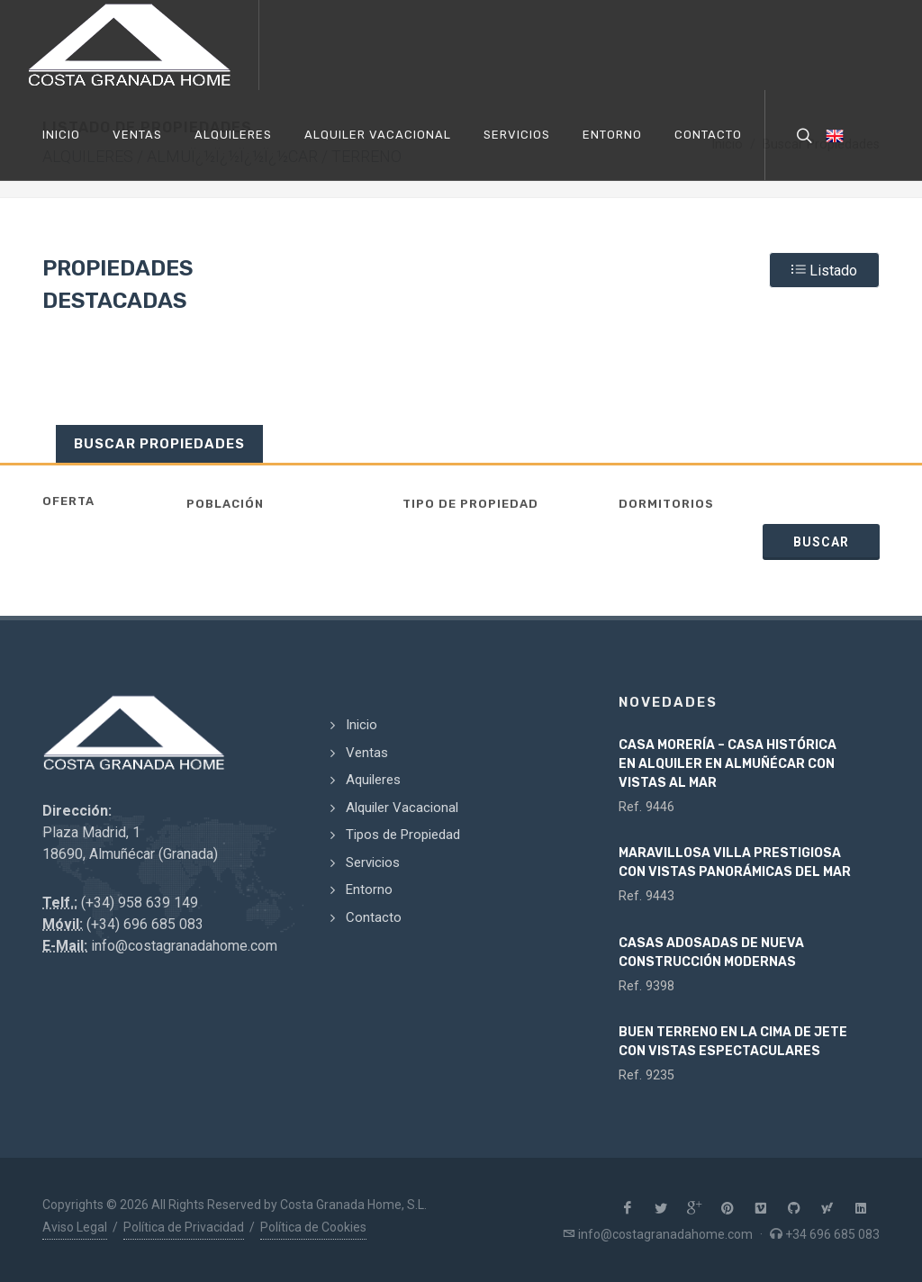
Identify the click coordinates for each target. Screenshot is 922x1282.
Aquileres (373, 780)
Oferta (68, 501)
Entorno (369, 889)
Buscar (821, 542)
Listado (824, 269)
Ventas (367, 753)
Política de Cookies (313, 1227)
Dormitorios (666, 503)
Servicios (373, 862)
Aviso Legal (74, 1227)
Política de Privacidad (183, 1227)
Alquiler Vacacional (402, 807)
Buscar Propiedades (159, 444)
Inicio (361, 725)
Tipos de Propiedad (403, 834)
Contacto (374, 917)
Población (225, 503)
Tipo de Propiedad (470, 503)
